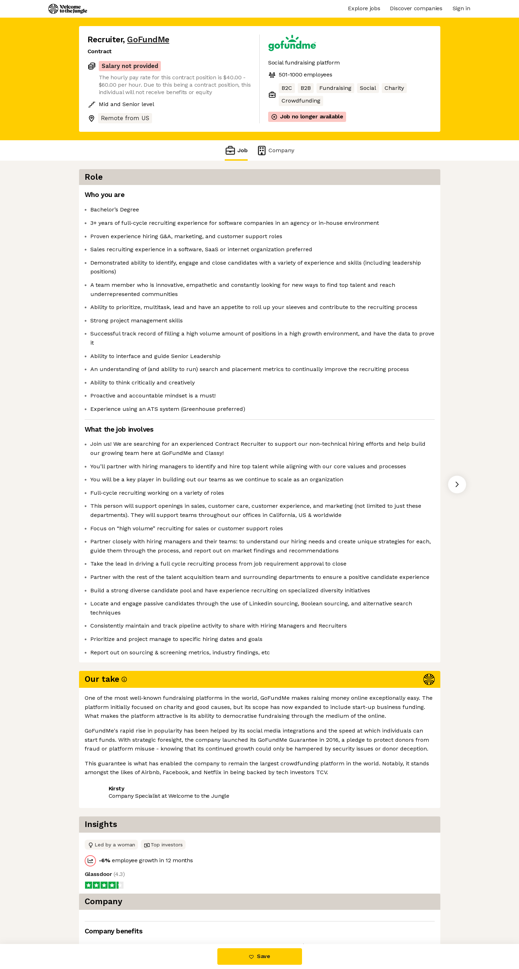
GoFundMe (148, 39)
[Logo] (67, 9)
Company (275, 150)
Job (236, 150)
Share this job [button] (107, 914)
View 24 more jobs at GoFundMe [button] (181, 914)
